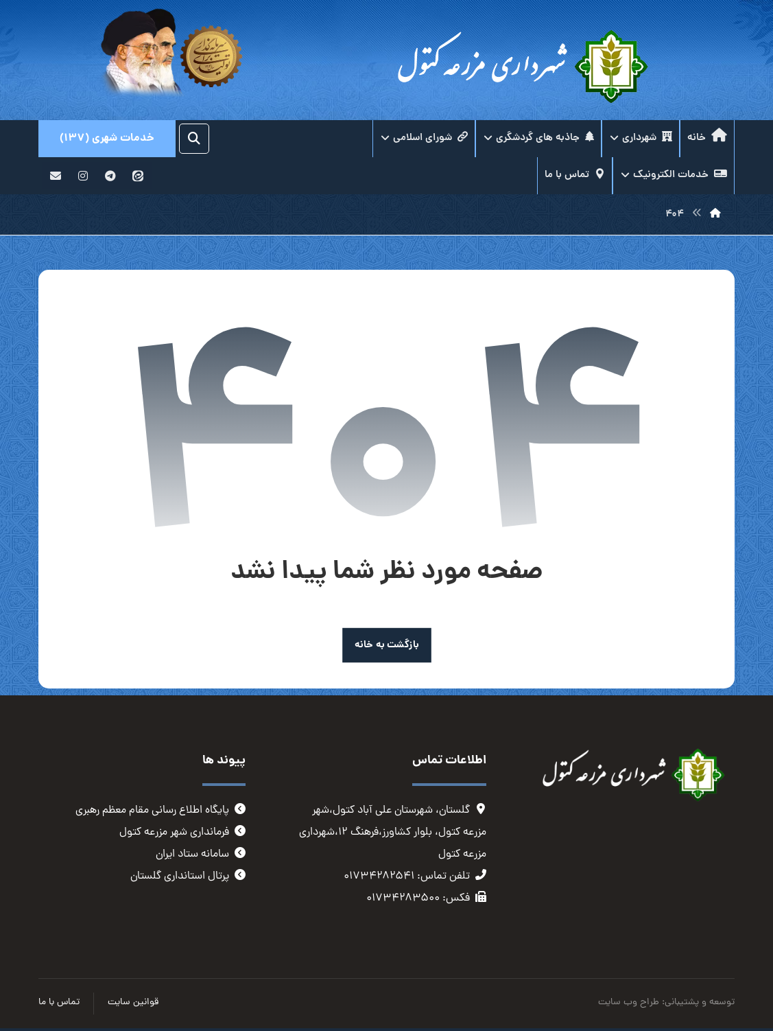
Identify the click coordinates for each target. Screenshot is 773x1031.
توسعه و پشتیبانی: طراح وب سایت (666, 1002)
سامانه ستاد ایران (201, 854)
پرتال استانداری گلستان (188, 876)
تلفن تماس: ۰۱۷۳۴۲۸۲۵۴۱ (415, 876)
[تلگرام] (110, 175)
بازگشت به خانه (387, 645)
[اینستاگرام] (83, 175)
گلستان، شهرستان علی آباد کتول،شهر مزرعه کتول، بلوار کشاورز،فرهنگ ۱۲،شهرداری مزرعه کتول (392, 832)
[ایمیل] (55, 175)
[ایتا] (138, 175)
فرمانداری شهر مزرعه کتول (182, 832)
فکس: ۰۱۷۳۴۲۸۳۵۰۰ (426, 898)
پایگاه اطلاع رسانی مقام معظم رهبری (160, 810)
